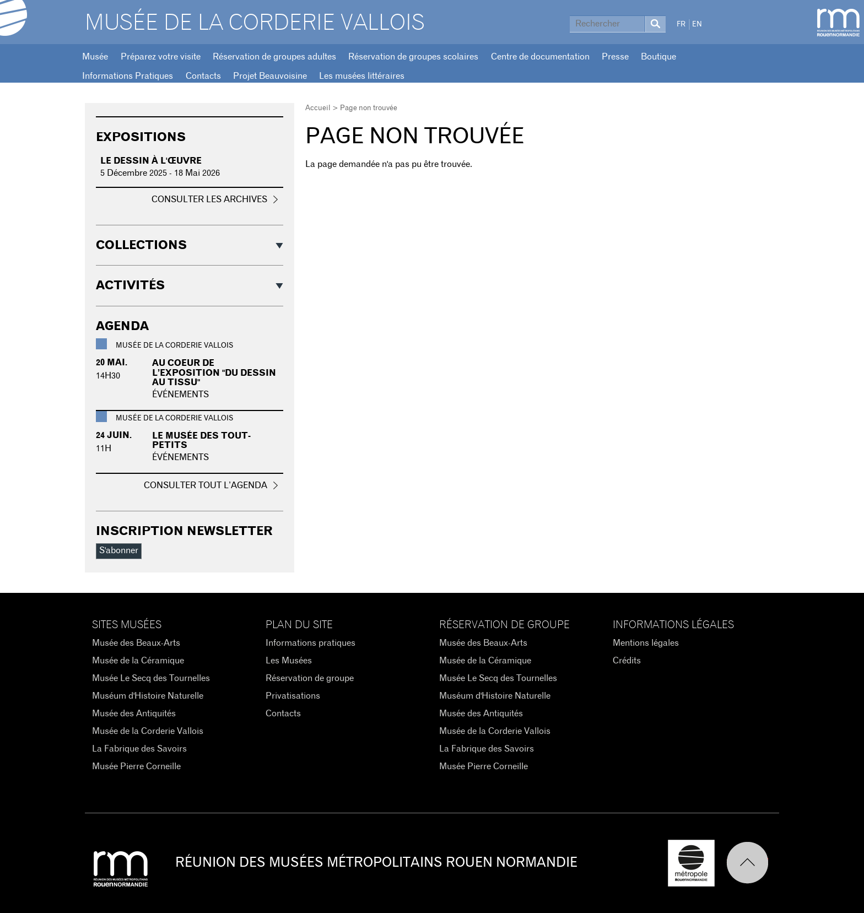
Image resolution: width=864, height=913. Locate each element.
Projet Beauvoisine (270, 76)
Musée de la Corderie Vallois (255, 23)
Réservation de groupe (310, 678)
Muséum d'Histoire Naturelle (147, 695)
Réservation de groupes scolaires (413, 56)
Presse (615, 56)
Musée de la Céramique (138, 660)
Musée (95, 56)
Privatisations (293, 695)
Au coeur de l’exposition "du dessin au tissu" (214, 373)
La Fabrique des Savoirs (139, 748)
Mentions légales (646, 643)
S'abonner (118, 550)
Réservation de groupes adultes (274, 56)
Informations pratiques (310, 643)
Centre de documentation (540, 56)
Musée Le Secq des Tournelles (151, 678)
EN (697, 24)
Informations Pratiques (127, 76)
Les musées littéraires (361, 76)
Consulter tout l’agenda (205, 485)
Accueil (318, 108)
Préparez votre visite (161, 56)
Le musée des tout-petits (201, 440)
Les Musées (289, 660)
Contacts (203, 76)
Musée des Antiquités (134, 713)
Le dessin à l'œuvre (151, 160)
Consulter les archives (209, 199)
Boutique (658, 56)
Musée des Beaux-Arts (136, 643)
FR (681, 24)
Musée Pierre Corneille (136, 766)
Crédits (627, 660)
